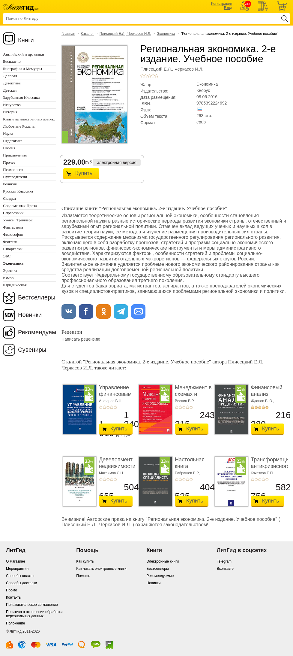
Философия (13, 234)
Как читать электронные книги (101, 568)
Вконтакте (225, 568)
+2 (146, 75)
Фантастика (13, 227)
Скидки (9, 198)
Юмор (8, 277)
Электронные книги (163, 561)
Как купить (85, 561)
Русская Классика (18, 191)
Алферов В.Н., (111, 401)
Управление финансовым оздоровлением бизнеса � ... (118, 397)
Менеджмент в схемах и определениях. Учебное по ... (193, 397)
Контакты (14, 597)
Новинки (30, 314)
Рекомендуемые (160, 576)
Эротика (10, 270)
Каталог (87, 34)
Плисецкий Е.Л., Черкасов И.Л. (125, 34)
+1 (142, 75)
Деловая (10, 76)
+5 (156, 75)
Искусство (12, 104)
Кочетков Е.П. (262, 473)
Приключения (15, 155)
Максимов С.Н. (111, 473)
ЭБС (6, 256)
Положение (15, 623)
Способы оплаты (20, 576)
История (10, 112)
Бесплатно (12, 61)
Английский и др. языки (23, 54)
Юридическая (15, 285)
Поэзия (9, 148)
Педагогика (12, 140)
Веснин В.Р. (184, 401)
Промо (11, 590)
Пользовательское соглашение (32, 605)
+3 (149, 75)
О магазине (15, 561)
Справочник (13, 213)
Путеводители (15, 177)
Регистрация (221, 4)
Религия (10, 184)
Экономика (166, 34)
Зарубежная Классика (21, 97)
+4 (153, 75)
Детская (9, 90)
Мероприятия (17, 568)
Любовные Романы (19, 126)
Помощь (83, 576)
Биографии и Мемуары (22, 68)
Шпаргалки (12, 249)
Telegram (224, 561)
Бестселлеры (36, 297)
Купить (83, 173)
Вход (228, 8)
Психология (13, 169)
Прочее (9, 162)
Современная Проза (20, 205)
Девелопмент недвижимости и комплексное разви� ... (117, 469)
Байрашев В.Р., (187, 473)
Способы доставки (21, 583)
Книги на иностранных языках (29, 119)
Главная (68, 34)
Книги (26, 40)
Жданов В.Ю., (262, 401)
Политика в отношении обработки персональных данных (34, 614)
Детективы (12, 83)
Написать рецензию (80, 339)
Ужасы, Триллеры (18, 220)
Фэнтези (10, 241)
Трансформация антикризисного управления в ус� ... (271, 469)
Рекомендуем (37, 332)
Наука (8, 133)
